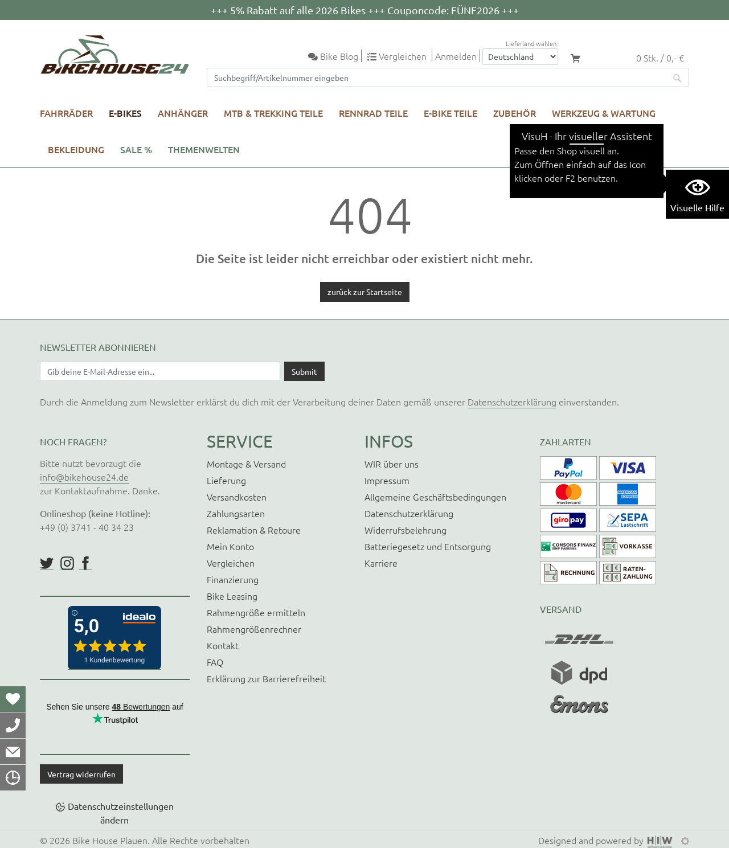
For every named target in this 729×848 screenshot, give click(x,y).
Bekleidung (76, 149)
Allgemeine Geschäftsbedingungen (435, 496)
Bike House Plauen (110, 840)
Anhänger (183, 112)
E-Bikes (125, 112)
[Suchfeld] (437, 77)
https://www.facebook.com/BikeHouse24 (85, 563)
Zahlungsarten (236, 513)
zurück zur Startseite (364, 291)
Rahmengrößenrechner (254, 628)
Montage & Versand (246, 463)
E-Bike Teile (450, 112)
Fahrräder (66, 112)
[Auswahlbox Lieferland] (520, 56)
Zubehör (514, 112)
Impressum (386, 480)
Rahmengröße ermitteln (256, 612)
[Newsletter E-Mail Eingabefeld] (160, 371)
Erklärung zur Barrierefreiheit (266, 678)
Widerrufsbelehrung (405, 529)
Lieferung (226, 480)
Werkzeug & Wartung (604, 112)
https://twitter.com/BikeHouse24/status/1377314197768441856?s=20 (47, 563)
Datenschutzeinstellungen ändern (121, 812)
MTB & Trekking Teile (273, 112)
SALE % (136, 149)
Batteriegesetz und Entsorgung (427, 546)
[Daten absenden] (304, 371)
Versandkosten (237, 496)
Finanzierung (233, 579)
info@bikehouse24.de (84, 476)
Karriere (381, 562)
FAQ (215, 662)
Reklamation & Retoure (254, 529)
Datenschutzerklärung (512, 401)
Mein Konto (230, 546)
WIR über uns (391, 463)
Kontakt (223, 645)
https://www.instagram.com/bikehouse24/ (67, 563)
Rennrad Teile (373, 112)
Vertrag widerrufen (81, 774)
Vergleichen (231, 562)
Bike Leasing (232, 595)
